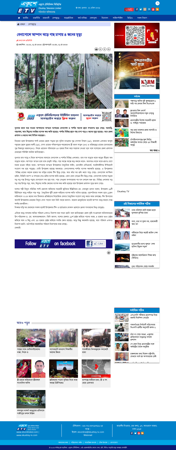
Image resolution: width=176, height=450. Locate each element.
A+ (109, 49)
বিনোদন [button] (106, 17)
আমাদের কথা (63, 442)
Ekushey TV (123, 191)
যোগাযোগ (114, 442)
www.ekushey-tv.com (26, 435)
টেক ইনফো (103, 442)
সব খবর (155, 150)
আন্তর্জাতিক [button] (69, 17)
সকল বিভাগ (143, 17)
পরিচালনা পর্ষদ (76, 442)
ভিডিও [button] (130, 17)
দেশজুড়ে (32, 24)
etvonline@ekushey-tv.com (91, 432)
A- (100, 49)
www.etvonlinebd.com (27, 432)
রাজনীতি (36, 17)
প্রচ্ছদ (21, 24)
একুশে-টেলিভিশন (73, 447)
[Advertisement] (63, 290)
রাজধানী (46, 17)
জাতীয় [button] (26, 17)
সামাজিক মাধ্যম (90, 442)
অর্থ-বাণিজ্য (82, 17)
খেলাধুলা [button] (94, 17)
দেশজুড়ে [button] (56, 17)
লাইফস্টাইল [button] (118, 17)
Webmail (88, 435)
